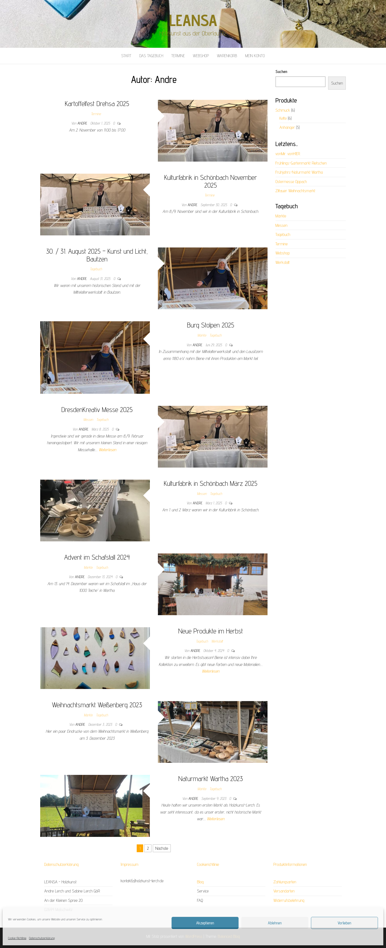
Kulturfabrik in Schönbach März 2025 (210, 483)
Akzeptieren (205, 923)
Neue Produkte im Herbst (210, 631)
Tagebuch (96, 269)
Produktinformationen (290, 864)
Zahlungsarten (284, 881)
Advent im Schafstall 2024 (97, 557)
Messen (88, 419)
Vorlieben (344, 923)
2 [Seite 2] (148, 848)
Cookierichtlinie (208, 864)
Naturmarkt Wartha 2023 (210, 778)
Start (126, 55)
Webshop (201, 55)
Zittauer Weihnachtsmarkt (296, 190)
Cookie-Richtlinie (17, 938)
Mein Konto (255, 55)
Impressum (129, 864)
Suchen (281, 71)
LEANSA (193, 20)
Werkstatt (217, 641)
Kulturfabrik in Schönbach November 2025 (210, 181)
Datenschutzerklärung (42, 938)
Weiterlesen (107, 449)
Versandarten (284, 891)
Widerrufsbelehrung (288, 900)
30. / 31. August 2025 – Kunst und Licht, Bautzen (97, 255)
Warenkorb (227, 55)
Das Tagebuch (151, 55)
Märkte (202, 335)
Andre (82, 123)
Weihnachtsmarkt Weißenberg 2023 (97, 705)
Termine (178, 55)
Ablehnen (274, 923)
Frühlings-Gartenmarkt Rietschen (301, 163)
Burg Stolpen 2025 (210, 325)
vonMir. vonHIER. (288, 153)
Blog (200, 881)
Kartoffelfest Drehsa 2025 (97, 103)
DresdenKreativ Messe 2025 (97, 409)
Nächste (161, 848)
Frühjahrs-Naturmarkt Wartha (299, 172)
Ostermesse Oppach (291, 181)
